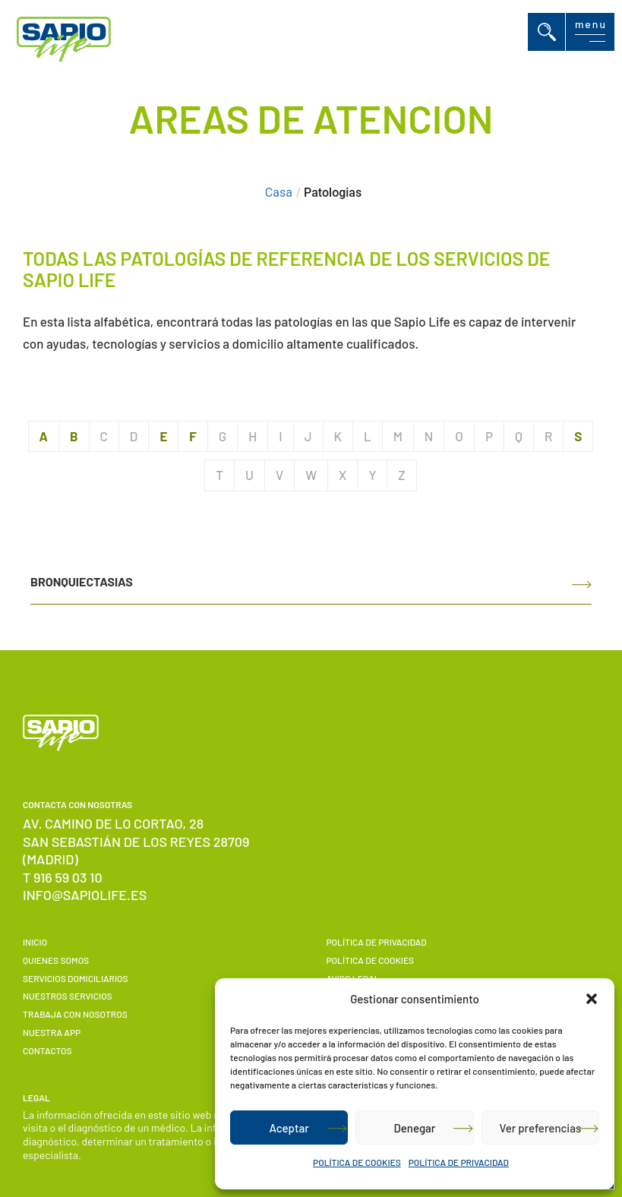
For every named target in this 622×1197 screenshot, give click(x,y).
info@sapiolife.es (85, 894)
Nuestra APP (52, 1032)
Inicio (35, 941)
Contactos (47, 1050)
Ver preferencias (540, 1128)
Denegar (415, 1128)
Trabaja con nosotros (75, 1014)
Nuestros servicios (67, 995)
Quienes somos (56, 960)
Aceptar (288, 1128)
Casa (278, 192)
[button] (591, 998)
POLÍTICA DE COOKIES (357, 1162)
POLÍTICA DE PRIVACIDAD (459, 1162)
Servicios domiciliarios (75, 978)
